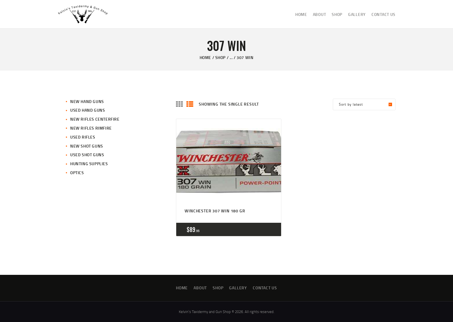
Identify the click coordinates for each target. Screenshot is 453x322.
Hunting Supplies (89, 163)
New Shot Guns (86, 146)
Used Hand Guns (87, 110)
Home (205, 57)
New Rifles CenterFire (95, 119)
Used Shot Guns (87, 154)
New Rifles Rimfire (91, 128)
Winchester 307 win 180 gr (215, 211)
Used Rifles (82, 137)
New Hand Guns (87, 101)
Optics (77, 172)
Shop (220, 57)
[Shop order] (364, 104)
